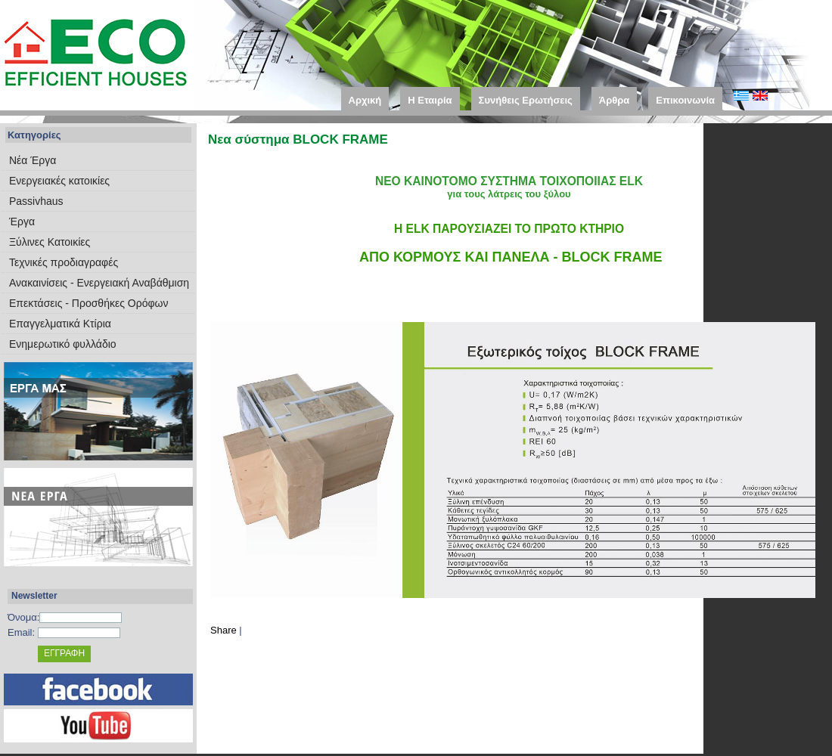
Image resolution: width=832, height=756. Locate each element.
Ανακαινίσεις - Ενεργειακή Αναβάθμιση (99, 283)
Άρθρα (614, 100)
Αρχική (365, 100)
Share (223, 630)
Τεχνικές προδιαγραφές (63, 262)
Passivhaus (36, 201)
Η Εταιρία (430, 100)
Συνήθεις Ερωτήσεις (526, 100)
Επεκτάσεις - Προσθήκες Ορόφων (88, 303)
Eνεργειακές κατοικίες (59, 181)
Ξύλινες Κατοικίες (49, 242)
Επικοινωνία (685, 100)
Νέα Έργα (32, 160)
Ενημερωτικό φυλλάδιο (62, 344)
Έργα (22, 221)
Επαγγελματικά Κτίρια (60, 324)
